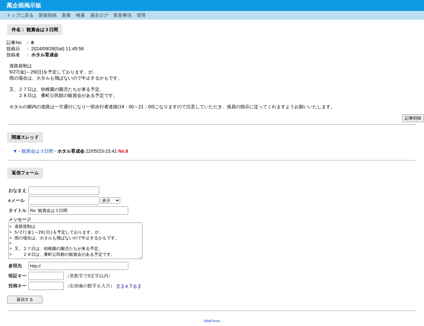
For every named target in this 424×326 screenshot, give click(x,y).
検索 (80, 15)
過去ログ (99, 15)
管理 (141, 15)
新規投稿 (48, 15)
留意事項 (122, 15)
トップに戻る (20, 15)
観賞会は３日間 (37, 151)
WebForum (212, 321)
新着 (66, 15)
